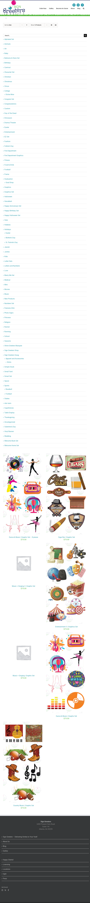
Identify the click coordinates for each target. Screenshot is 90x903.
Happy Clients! (8, 860)
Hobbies (7, 225)
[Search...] (43, 35)
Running (7, 332)
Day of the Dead (10, 113)
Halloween (8, 197)
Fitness (7, 160)
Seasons (7, 341)
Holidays (7, 229)
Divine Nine (10, 94)
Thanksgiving (9, 417)
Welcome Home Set (11, 445)
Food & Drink (9, 165)
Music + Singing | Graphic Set (23, 676)
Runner (7, 327)
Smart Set (8, 376)
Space (6, 381)
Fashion (7, 141)
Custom (7, 109)
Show (36, 25)
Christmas (8, 82)
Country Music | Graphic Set (23, 806)
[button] (83, 8)
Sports (6, 386)
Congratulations (10, 104)
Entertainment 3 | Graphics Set (66, 627)
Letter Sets (8, 261)
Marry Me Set (9, 275)
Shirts (9, 362)
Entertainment (9, 132)
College (7, 91)
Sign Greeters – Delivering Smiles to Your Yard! (20, 837)
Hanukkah (8, 201)
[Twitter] (5, 890)
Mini (6, 285)
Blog (4, 846)
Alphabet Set (9, 39)
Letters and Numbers (12, 266)
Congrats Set (9, 99)
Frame (6, 174)
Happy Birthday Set (11, 211)
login (4, 874)
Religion (7, 322)
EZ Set (6, 137)
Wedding (7, 436)
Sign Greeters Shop (11, 350)
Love (6, 271)
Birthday (7, 63)
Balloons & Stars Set (11, 58)
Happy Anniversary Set (12, 206)
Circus (6, 86)
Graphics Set (9, 192)
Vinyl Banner (9, 431)
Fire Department (10, 151)
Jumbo (7, 252)
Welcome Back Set (11, 441)
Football (7, 170)
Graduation (8, 179)
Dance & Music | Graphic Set (66, 716)
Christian (7, 77)
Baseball (9, 389)
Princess (7, 317)
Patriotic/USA (9, 308)
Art (5, 49)
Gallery (5, 851)
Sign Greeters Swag (11, 355)
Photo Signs (8, 313)
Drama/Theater (10, 123)
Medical (7, 280)
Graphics (7, 187)
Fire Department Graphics (13, 155)
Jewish (7, 247)
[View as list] (56, 25)
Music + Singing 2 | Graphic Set (23, 586)
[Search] (85, 35)
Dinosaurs (8, 118)
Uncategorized (9, 422)
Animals (7, 44)
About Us (6, 841)
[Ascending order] (27, 25)
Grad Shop (10, 183)
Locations (6, 869)
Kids (6, 256)
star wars (7, 403)
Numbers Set (9, 303)
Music (6, 294)
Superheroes (9, 408)
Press (5, 879)
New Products (9, 299)
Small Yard (8, 372)
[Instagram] (2, 890)
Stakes (6, 399)
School (7, 336)
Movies (7, 289)
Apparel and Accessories (15, 359)
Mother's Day (10, 238)
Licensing (6, 864)
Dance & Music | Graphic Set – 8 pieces (23, 537)
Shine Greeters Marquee (13, 346)
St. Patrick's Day (12, 242)
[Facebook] (8, 890)
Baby (6, 53)
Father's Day (9, 146)
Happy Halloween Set (12, 215)
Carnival (7, 67)
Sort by (8, 25)
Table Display (9, 413)
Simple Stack (9, 367)
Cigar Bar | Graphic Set (66, 537)
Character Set (9, 72)
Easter (6, 127)
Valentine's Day (10, 427)
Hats (6, 220)
